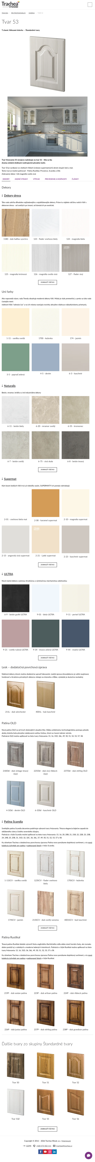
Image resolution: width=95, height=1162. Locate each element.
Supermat (10, 479)
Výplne (36, 179)
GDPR (28, 1146)
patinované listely (34, 846)
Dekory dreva (12, 195)
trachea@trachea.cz (64, 1146)
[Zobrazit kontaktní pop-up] (88, 1155)
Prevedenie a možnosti (56, 179)
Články (75, 179)
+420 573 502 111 (43, 1146)
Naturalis (10, 386)
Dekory (6, 179)
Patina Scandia (13, 821)
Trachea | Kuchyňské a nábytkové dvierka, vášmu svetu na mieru (11, 4)
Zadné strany (21, 179)
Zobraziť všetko (47, 282)
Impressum (66, 1141)
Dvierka (32, 13)
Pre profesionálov (18, 13)
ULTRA (8, 574)
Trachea (5, 13)
